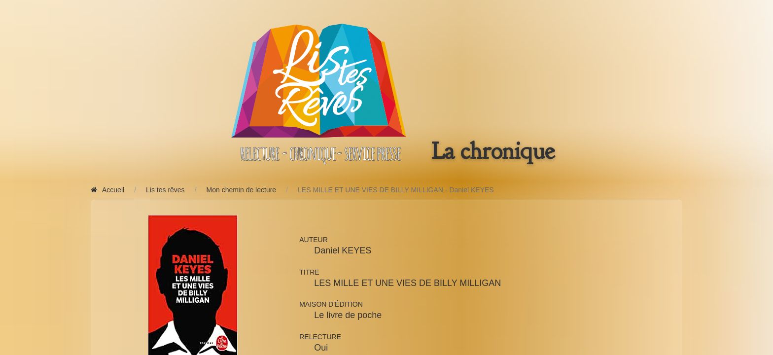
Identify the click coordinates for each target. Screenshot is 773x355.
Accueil (107, 190)
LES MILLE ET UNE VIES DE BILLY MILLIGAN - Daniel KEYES (396, 190)
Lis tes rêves (165, 190)
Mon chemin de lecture (242, 190)
